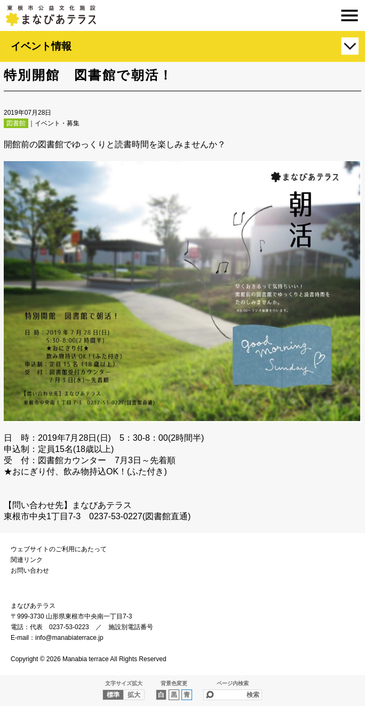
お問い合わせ (30, 570)
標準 (113, 695)
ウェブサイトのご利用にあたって (59, 549)
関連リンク (27, 560)
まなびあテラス (182, 15)
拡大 (134, 695)
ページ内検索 (233, 683)
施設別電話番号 (130, 627)
